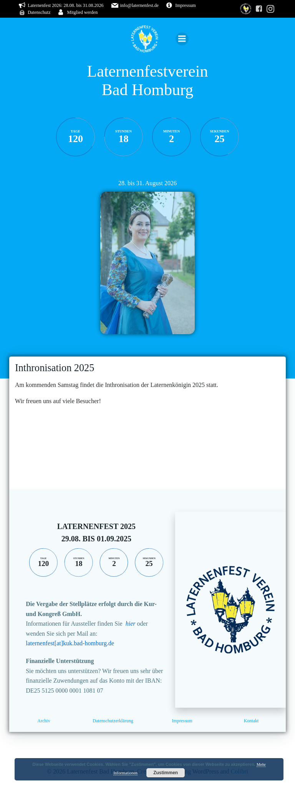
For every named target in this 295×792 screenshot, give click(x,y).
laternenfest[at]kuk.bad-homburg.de (70, 643)
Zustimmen (165, 772)
